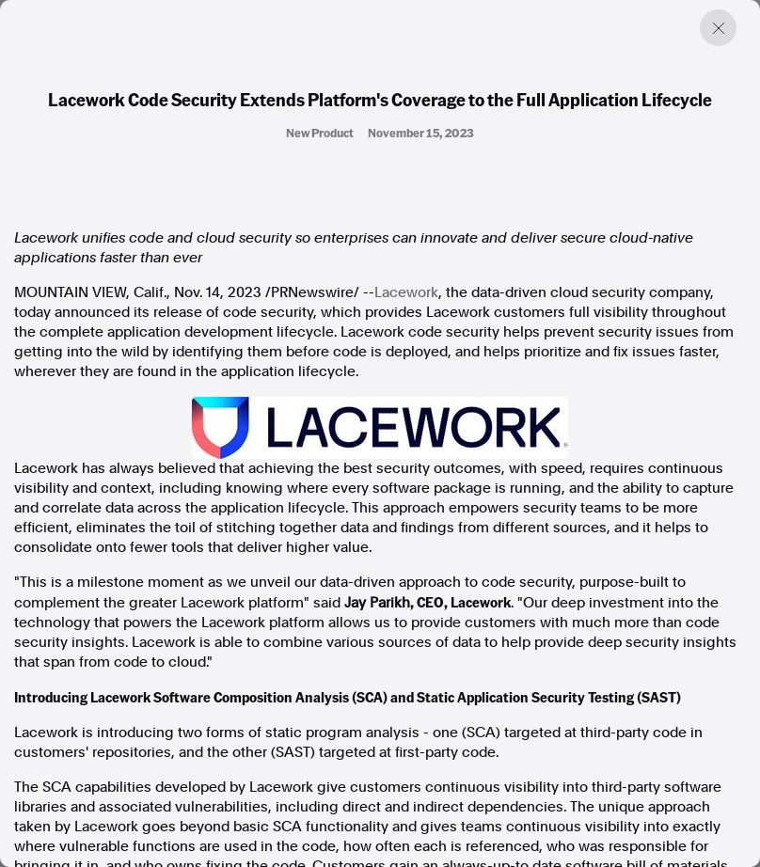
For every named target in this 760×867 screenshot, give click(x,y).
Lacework (406, 292)
